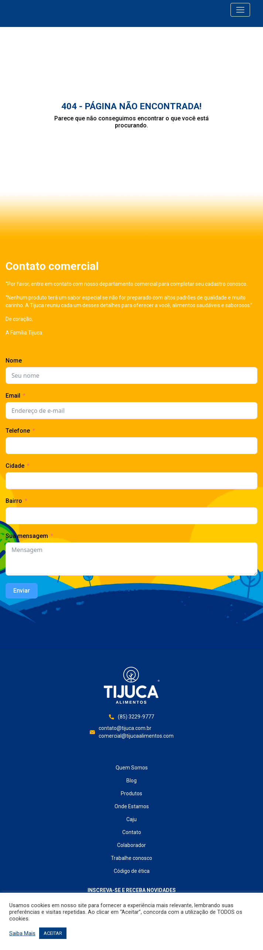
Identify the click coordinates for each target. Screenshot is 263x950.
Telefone (18, 430)
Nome (14, 360)
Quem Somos (132, 768)
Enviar (21, 590)
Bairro (14, 500)
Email (13, 395)
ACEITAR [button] (53, 933)
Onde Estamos (132, 806)
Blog (131, 780)
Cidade (15, 465)
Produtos (131, 793)
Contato (131, 832)
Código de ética (132, 871)
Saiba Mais (22, 933)
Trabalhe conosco (131, 858)
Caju (131, 819)
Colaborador (131, 845)
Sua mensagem (27, 535)
